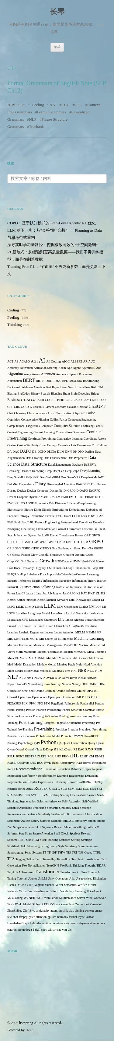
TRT (74, 852)
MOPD (33, 638)
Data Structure (34, 464)
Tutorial (22, 878)
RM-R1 (100, 756)
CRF (10, 406)
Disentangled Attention (61, 484)
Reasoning (99, 762)
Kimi (72, 599)
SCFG (56, 788)
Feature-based (69, 522)
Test (74, 859)
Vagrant (39, 884)
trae (59, 929)
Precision (61, 729)
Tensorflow (64, 859)
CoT (82, 413)
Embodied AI (94, 509)
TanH (38, 859)
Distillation (98, 484)
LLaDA (83, 606)
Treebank (36, 126)
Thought (90, 865)
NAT (74, 670)
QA (59, 743)
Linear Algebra (74, 619)
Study (53, 846)
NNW (38, 677)
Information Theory (84, 580)
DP (75, 451)
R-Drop (48, 749)
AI (54, 104)
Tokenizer (28, 872)
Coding (13, 310)
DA (9, 451)
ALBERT (76, 361)
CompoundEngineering (82, 419)
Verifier (82, 884)
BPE (64, 380)
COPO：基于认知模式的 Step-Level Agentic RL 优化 (51, 223)
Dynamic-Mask (38, 497)
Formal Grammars (51, 112)
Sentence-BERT (61, 814)
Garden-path (65, 548)
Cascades (60, 406)
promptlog (24, 929)
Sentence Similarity (38, 814)
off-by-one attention (88, 923)
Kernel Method (46, 599)
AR (85, 361)
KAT (84, 593)
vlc (69, 929)
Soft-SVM (93, 827)
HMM (77, 561)
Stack (43, 839)
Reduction (63, 769)
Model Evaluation (25, 664)
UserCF (12, 884)
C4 (33, 400)
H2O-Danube (63, 561)
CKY (86, 400)
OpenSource (39, 697)
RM (91, 756)
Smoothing (78, 827)
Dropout (22, 497)
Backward (13, 387)
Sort (21, 833)
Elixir (37, 509)
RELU (11, 756)
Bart (48, 387)
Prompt (77, 736)
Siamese (45, 820)
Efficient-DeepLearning (81, 503)
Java (39, 593)
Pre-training (44, 729)
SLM (71, 788)
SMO (78, 788)
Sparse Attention (43, 833)
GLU (19, 542)
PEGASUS (14, 703)
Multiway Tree (61, 670)
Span (28, 833)
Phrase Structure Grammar (78, 709)
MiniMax (52, 658)
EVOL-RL (13, 503)
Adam (62, 367)
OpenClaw (24, 697)
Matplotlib (30, 651)
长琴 (57, 12)
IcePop (21, 574)
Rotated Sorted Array (20, 788)
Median (68, 651)
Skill (38, 827)
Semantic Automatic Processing (26, 807)
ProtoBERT (91, 736)
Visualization (41, 891)
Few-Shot (85, 522)
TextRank (66, 865)
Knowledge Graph (88, 599)
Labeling (21, 613)
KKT (91, 593)
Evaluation (37, 516)
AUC (91, 361)
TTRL (97, 852)
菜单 (57, 47)
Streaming (33, 846)
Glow (34, 554)
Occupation (14, 690)
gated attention (38, 917)
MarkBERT (71, 645)
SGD (64, 788)
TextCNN (53, 865)
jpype (81, 917)
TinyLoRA (14, 872)
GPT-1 (43, 542)
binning (79, 910)
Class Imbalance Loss (40, 413)
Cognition (13, 419)
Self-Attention (71, 801)
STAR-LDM (14, 795)
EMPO (73, 497)
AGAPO (24, 361)
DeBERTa (90, 464)
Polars (54, 716)
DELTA (51, 451)
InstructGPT (15, 587)
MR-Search (46, 638)
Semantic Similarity (59, 807)
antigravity (43, 910)
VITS (29, 884)
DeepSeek (31, 477)
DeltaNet (12, 484)
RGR (50, 756)
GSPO (26, 548)
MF (99, 632)
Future (79, 535)
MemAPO (80, 651)
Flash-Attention (45, 529)
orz (103, 923)
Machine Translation (20, 645)
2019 (11, 68)
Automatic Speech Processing (74, 374)
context (89, 910)
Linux (41, 626)
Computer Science (67, 426)
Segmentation (27, 801)
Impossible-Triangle (59, 574)
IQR (13, 574)
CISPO (77, 400)
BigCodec (24, 393)
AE (16, 361)
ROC (40, 762)
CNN (93, 400)
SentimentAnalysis (18, 820)
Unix (71, 878)
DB (34, 451)
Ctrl (94, 445)
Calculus (38, 406)
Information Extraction (57, 580)
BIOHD (47, 380)
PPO (40, 703)
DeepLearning (90, 471)
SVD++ (36, 795)
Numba (66, 684)
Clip (75, 413)
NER (82, 670)
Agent (77, 367)
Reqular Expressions (40, 782)
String (45, 846)
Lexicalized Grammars (43, 619)
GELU (11, 542)
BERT (29, 380)
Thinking (14, 324)
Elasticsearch (15, 509)
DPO (81, 451)
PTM (47, 703)
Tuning (11, 878)
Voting (19, 897)
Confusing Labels (91, 426)
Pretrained (85, 729)
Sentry (35, 820)
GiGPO (98, 548)
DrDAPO (82, 490)
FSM (10, 522)
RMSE (11, 762)
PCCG (86, 697)
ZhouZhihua (14, 910)
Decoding (38, 471)
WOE (39, 897)
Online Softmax (66, 690)
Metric (24, 658)
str (54, 929)
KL (97, 593)
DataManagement (59, 464)
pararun (12, 929)
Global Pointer (21, 554)
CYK (29, 406)
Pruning (12, 743)
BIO (38, 380)
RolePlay (97, 782)
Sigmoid (56, 820)
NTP (58, 677)
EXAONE (27, 503)
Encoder (12, 516)
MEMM (91, 632)
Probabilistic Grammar (21, 736)
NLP (32, 119)
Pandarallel (87, 703)
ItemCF (20, 593)
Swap (27, 852)
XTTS (45, 904)
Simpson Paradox (23, 827)
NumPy (56, 684)
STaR (26, 795)
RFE (44, 756)
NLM (98, 670)
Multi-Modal (15, 670)
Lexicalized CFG (17, 619)
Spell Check (61, 833)
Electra (28, 509)
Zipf (26, 910)
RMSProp (22, 762)
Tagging (21, 859)
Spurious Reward (80, 833)
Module (42, 664)
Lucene (48, 632)
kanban (90, 917)
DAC (16, 451)
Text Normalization (34, 865)
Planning (38, 716)
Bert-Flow (84, 387)
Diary (40, 483)
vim (64, 929)
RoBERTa (84, 782)
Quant (66, 743)
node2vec (57, 923)
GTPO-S (45, 548)
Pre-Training (25, 729)
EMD (64, 497)
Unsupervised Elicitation (91, 878)
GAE (88, 535)
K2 (78, 593)
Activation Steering (45, 367)
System (37, 852)
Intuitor (87, 587)
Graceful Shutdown (50, 554)
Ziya (32, 910)
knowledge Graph (18, 923)
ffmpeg (23, 917)
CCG (66, 104)
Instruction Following (39, 587)
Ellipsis (46, 509)
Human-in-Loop (62, 568)
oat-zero (69, 923)
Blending (56, 393)
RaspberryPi (67, 762)
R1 (56, 749)
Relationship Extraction (83, 775)
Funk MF (43, 535)
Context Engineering (20, 432)
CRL (17, 406)
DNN (68, 451)
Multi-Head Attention (89, 664)
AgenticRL (88, 367)
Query (91, 743)
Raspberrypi (83, 762)
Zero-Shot (82, 904)
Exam (67, 516)
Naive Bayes (70, 677)
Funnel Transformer (62, 535)
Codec (90, 413)
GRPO (96, 541)
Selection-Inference (49, 801)
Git (9, 554)
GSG (18, 548)
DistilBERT (83, 484)
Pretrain (73, 729)
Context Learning (44, 432)
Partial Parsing (16, 709)
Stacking (52, 839)
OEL (85, 684)
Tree (84, 872)
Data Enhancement (55, 458)
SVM (45, 795)
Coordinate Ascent (95, 438)
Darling (89, 451)
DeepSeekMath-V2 (93, 477)
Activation (26, 367)
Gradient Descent (74, 554)
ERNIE (89, 497)
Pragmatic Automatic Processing (75, 722)
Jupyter (57, 593)
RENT (20, 756)
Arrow (36, 374)
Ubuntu (32, 878)
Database (77, 464)
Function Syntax (26, 535)
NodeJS (22, 684)
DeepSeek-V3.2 (70, 477)
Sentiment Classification (87, 814)
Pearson (41, 709)
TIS (68, 852)
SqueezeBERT (16, 839)
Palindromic (71, 703)
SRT (99, 788)
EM (58, 497)
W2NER (29, 897)
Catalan (72, 406)
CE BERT (59, 400)
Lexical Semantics (77, 613)
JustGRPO (69, 593)
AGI (34, 361)
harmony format (67, 917)
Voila (10, 897)
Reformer (76, 769)
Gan (54, 548)
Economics (41, 503)
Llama (58, 626)
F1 (73, 516)
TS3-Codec (85, 852)
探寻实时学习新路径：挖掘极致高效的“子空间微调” (52, 244)
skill (37, 929)
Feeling (38, 104)
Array (27, 374)
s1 (32, 929)
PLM (25, 703)
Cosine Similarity (28, 445)
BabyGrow (75, 380)
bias (71, 910)
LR (104, 606)
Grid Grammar (30, 561)
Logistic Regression (31, 632)
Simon (91, 820)
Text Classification (89, 859)
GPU (77, 542)
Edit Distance (57, 503)
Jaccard (30, 593)
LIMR (39, 606)
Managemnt (55, 645)
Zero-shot (96, 904)
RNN (33, 762)
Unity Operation (57, 878)
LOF (98, 606)
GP (36, 542)
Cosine (11, 445)
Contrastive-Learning (70, 438)
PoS (47, 716)
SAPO (47, 788)
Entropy (23, 516)
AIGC (66, 361)
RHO (58, 756)
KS (103, 593)
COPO (101, 400)
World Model (23, 904)
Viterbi (54, 891)
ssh (50, 929)
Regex (88, 769)
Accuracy (13, 367)
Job (49, 593)
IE (8, 574)
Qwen (11, 749)
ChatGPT (96, 406)
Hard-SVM (88, 561)
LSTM (11, 613)
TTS (11, 859)
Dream (11, 497)
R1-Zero (66, 749)
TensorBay (49, 859)
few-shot (12, 917)
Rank (55, 762)
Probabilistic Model (48, 736)
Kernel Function (26, 599)
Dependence (26, 484)
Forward (87, 529)
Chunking (20, 413)
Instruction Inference (69, 587)
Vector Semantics (66, 884)
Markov (83, 645)
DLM (60, 451)
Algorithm (15, 374)
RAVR (89, 749)
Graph (89, 554)
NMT (30, 677)
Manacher (39, 645)
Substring (71, 846)
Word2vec (99, 897)
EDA (52, 497)
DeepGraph (72, 471)
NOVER (48, 677)
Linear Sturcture (94, 619)
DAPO (25, 451)
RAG (81, 749)
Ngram (11, 684)
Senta (75, 807)
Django (11, 490)
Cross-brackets (67, 445)
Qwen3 (20, 749)
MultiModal (31, 670)
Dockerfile (56, 490)
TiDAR (101, 865)
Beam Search (68, 387)
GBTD (96, 535)
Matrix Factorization (49, 651)
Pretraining (99, 729)
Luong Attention (64, 632)
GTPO (35, 548)
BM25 (57, 380)
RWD (47, 762)
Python (49, 742)
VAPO (22, 884)
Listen (49, 626)
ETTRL (100, 497)
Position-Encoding (81, 716)
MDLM (80, 632)
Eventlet (50, 516)
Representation (16, 782)
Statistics (64, 839)
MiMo (42, 658)
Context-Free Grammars (70, 432)
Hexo (29, 1030)
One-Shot (28, 690)
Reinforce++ (29, 775)
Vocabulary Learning (73, 891)
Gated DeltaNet (83, 548)
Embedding (60, 509)
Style (61, 846)
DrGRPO (94, 490)
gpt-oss (51, 917)
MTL (58, 638)
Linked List (14, 626)
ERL (81, 497)
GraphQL (13, 561)
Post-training (31, 722)
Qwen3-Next (33, 749)
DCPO (42, 451)
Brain (66, 393)
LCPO (11, 606)
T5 (44, 852)
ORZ (101, 684)
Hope (17, 568)
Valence (49, 884)
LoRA (67, 626)
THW (61, 852)
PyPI (37, 743)
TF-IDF (52, 852)
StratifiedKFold (16, 846)
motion (46, 923)
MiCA (33, 658)
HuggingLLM (43, 568)
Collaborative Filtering (35, 419)
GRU (10, 548)
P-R (78, 697)
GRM (84, 542)
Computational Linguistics (23, 426)
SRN (93, 788)
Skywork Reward (53, 827)
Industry (12, 580)
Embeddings (77, 509)
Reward (72, 782)
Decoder (26, 471)
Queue (100, 743)
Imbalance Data (36, 574)
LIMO (29, 606)
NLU (22, 677)
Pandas (99, 703)
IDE (101, 568)
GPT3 (69, 542)
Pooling (64, 716)
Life (61, 619)
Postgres (48, 722)
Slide (67, 827)
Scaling (54, 795)
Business (13, 400)
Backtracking (91, 380)
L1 (102, 599)
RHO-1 (66, 756)
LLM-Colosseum (67, 606)
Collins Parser (58, 419)
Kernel (11, 599)
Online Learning (46, 690)
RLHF (84, 756)
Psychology (25, 743)
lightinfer (35, 923)
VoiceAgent (94, 891)
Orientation (68, 697)
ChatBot (83, 406)
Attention (48, 374)
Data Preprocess (77, 458)
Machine (67, 638)
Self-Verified (90, 801)
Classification (63, 413)
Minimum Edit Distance (73, 658)
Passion (31, 709)
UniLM (42, 878)
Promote (66, 736)
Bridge (95, 393)
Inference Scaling (30, 580)
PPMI (32, 703)
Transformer (47, 871)
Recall (11, 769)
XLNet (36, 904)
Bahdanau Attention (33, 387)
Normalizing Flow (39, 684)
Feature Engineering (47, 522)
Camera (49, 406)
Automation (14, 380)
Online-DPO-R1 (87, 690)
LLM (50, 606)
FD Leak (81, 516)
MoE (10, 664)
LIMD (20, 606)
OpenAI (12, 697)
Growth (47, 560)
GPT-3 (61, 542)
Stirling (75, 839)
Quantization (79, 743)
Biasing (12, 393)
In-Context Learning (85, 574)
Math (19, 651)
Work (10, 904)
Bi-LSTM (97, 387)
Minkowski (96, 658)
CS (23, 406)
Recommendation (29, 769)
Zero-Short (67, 904)
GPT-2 (52, 542)
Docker (21, 490)
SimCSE (68, 820)
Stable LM (32, 839)
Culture (102, 445)
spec (44, 929)
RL (75, 756)
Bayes (55, 387)
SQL (86, 788)
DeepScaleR (15, 477)
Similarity (80, 820)
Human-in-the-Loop (85, 568)
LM (92, 607)
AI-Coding (53, 361)
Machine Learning (89, 638)
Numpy (76, 684)
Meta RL (13, 658)
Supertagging (15, 852)
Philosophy (54, 709)
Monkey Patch (66, 664)
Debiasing (13, 471)
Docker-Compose (37, 490)
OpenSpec (54, 697)
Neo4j (82, 677)
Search (92, 795)
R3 (75, 749)
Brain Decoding (80, 393)
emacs (98, 910)
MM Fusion (21, 638)
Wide (89, 897)
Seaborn (82, 795)
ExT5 (59, 516)
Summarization (88, 846)
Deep (48, 471)
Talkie (30, 859)
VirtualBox (25, 891)
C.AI (27, 400)
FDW (91, 516)
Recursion (50, 769)
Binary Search (40, 393)
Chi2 (10, 413)
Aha (98, 367)
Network (92, 677)
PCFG (94, 697)
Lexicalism (96, 613)
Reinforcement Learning (53, 775)
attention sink (59, 910)
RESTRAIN (32, 756)
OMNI (93, 684)
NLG (90, 670)
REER (98, 749)
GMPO (28, 542)
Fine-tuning (28, 529)
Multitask (45, 670)
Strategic (86, 839)
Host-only (28, 568)
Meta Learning (96, 651)
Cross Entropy (48, 445)
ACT (10, 361)
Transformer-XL (70, 872)
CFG (78, 104)
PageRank (57, 703)
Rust (38, 788)
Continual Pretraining (42, 438)
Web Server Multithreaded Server (64, 897)
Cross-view (84, 445)
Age (69, 367)
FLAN (100, 516)
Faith (17, 522)
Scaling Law (67, 795)
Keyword (62, 599)
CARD (40, 400)
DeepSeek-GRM (50, 477)
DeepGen (58, 471)
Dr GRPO (70, 490)
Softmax (12, 833)
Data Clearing (34, 458)
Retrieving (60, 782)
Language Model (39, 613)
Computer (47, 426)
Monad (52, 664)
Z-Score (55, 904)
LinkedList (29, 626)
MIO (10, 638)
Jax (45, 593)
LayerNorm (58, 613)
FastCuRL (28, 522)
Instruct (101, 580)
